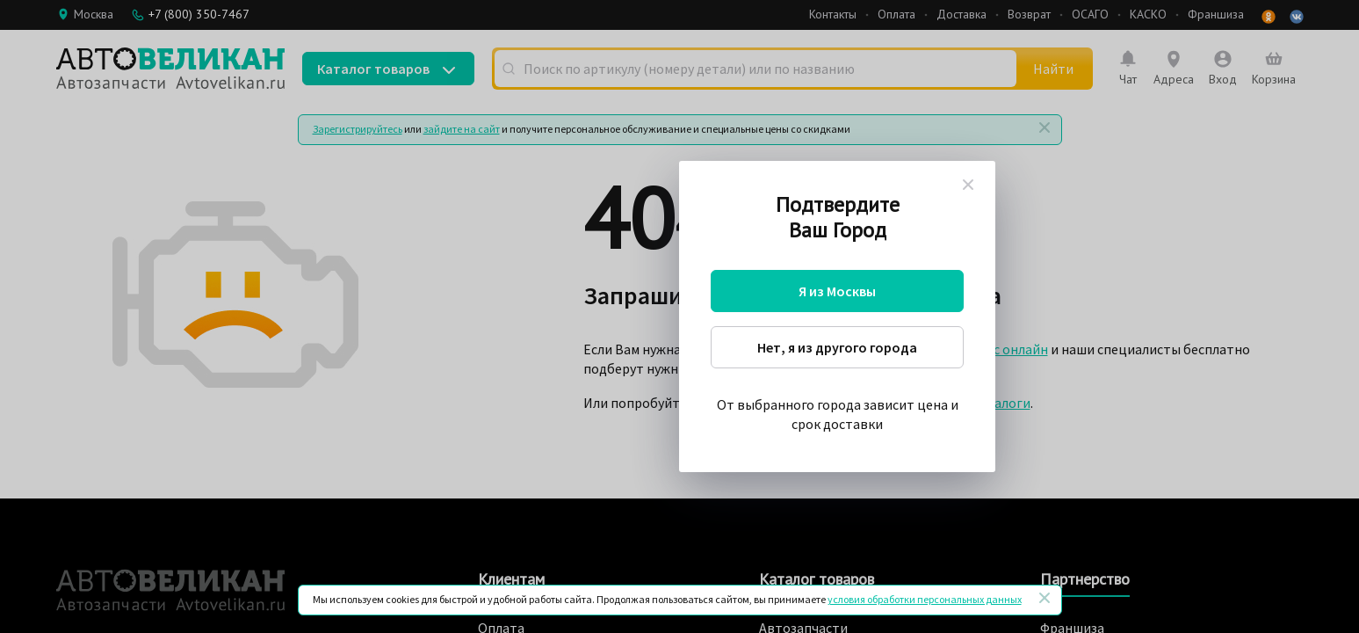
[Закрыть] (1044, 598)
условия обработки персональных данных (925, 599)
